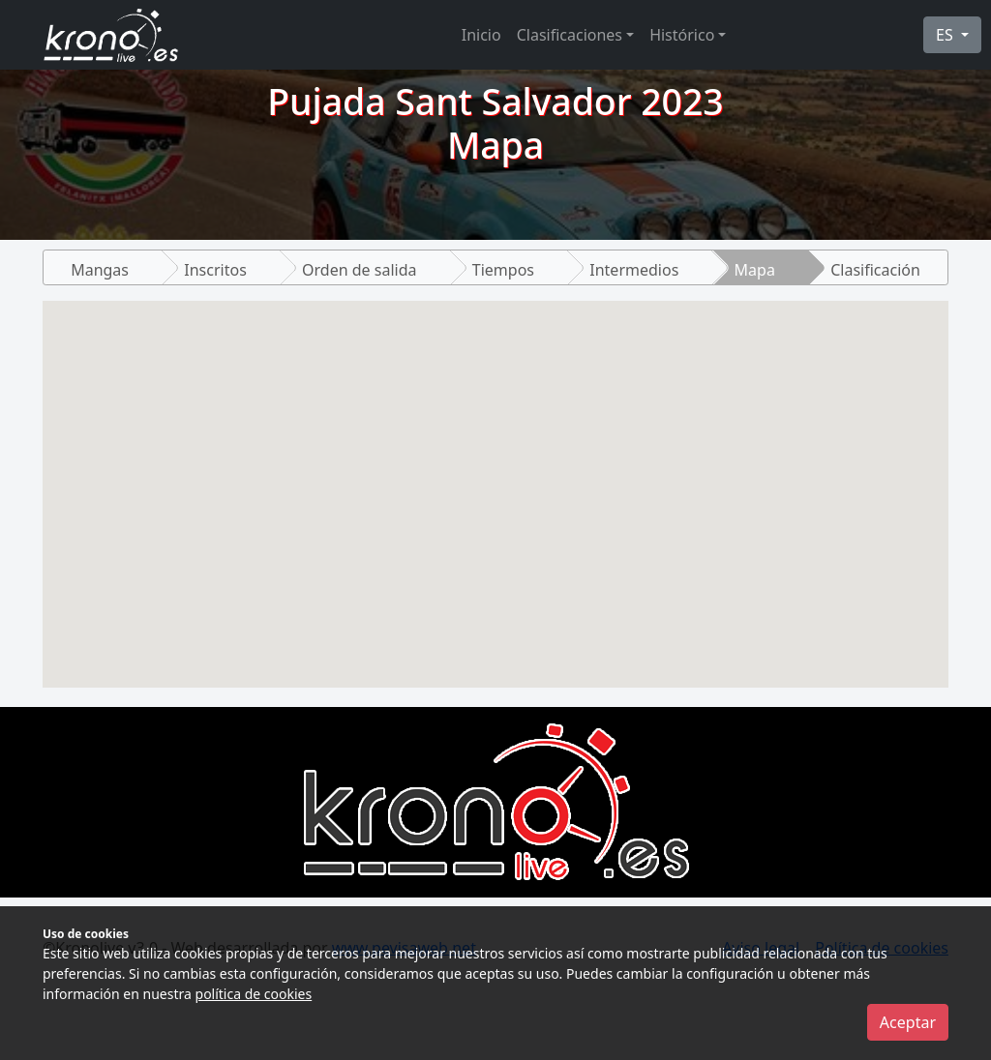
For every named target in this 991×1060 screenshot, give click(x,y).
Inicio (481, 34)
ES (946, 34)
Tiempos (503, 269)
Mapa (755, 269)
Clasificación (875, 269)
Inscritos (215, 269)
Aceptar (908, 1022)
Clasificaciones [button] (569, 34)
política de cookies (254, 994)
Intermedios (633, 269)
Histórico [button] (681, 34)
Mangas (100, 269)
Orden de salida (359, 269)
